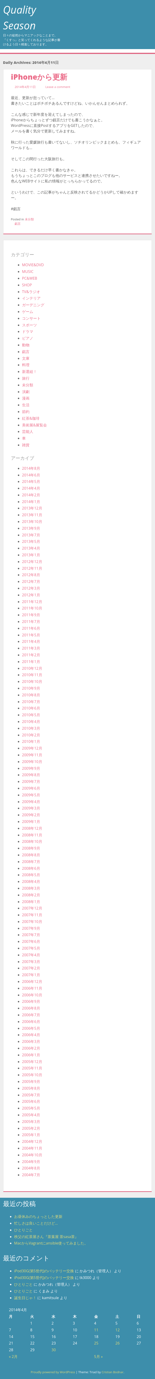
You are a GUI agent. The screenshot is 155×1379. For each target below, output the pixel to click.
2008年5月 (31, 874)
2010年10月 (32, 681)
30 (54, 1349)
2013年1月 (31, 554)
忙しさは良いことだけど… (36, 1223)
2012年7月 (31, 581)
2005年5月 (31, 1108)
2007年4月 (31, 954)
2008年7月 (31, 861)
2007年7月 (31, 934)
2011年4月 (31, 641)
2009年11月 (32, 754)
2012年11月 (32, 568)
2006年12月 (32, 981)
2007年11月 (32, 914)
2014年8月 (31, 468)
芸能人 (27, 431)
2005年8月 (31, 1088)
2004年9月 (31, 1161)
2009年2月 (31, 814)
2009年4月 (31, 801)
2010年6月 (31, 708)
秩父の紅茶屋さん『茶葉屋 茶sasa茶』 (46, 1236)
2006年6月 (31, 1021)
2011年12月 (32, 601)
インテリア (31, 298)
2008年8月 (31, 854)
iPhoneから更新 (39, 77)
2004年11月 (32, 1148)
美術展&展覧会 (34, 425)
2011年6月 (31, 628)
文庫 (25, 358)
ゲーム (27, 311)
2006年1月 (31, 1054)
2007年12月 (32, 908)
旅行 (25, 378)
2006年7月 (31, 1014)
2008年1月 (31, 901)
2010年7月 (31, 701)
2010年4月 (31, 721)
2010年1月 (31, 741)
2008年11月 (32, 835)
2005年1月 (31, 1134)
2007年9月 (31, 928)
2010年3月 (31, 728)
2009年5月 (31, 794)
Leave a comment (57, 87)
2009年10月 (32, 761)
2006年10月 (32, 995)
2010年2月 (31, 735)
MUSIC (27, 271)
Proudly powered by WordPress (53, 1372)
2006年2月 (31, 1048)
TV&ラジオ (31, 291)
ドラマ (27, 331)
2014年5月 (31, 481)
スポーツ (29, 325)
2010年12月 (32, 668)
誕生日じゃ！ (25, 1297)
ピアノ (27, 338)
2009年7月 (31, 781)
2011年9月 (31, 614)
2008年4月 (31, 881)
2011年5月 (31, 635)
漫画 (25, 398)
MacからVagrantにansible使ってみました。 (51, 1243)
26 (117, 1343)
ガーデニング (33, 304)
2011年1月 (31, 661)
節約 (25, 411)
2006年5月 (31, 1028)
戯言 (18, 224)
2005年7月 (31, 1095)
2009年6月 (31, 788)
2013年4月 (31, 548)
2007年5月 (31, 948)
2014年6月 (31, 475)
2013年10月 (32, 521)
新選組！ (29, 371)
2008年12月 (32, 828)
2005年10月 (32, 1074)
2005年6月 (31, 1101)
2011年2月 (31, 654)
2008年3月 (31, 888)
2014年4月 (31, 488)
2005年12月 (32, 1061)
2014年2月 (31, 494)
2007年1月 (31, 974)
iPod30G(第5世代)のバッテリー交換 (44, 1270)
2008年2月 (31, 894)
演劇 (25, 391)
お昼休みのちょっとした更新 (38, 1216)
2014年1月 (31, 501)
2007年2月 (31, 968)
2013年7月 (31, 535)
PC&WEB (29, 278)
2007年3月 (31, 961)
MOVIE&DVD (33, 264)
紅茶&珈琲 (31, 418)
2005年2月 (31, 1128)
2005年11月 (32, 1068)
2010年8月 (31, 694)
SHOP (27, 285)
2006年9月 (31, 1001)
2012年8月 (31, 574)
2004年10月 (32, 1154)
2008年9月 (31, 848)
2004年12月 (32, 1141)
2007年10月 (32, 921)
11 (96, 1329)
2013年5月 (31, 541)
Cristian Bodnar (112, 1372)
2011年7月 (31, 621)
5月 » (98, 1356)
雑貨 (25, 444)
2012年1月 (31, 594)
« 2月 (13, 1356)
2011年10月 (32, 608)
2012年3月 (31, 588)
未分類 (29, 219)
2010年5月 (31, 714)
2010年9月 (31, 688)
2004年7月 (31, 1174)
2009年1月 (31, 821)
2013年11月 (32, 514)
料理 (25, 364)
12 (117, 1329)
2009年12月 (32, 748)
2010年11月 (32, 674)
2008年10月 (32, 841)
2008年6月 (31, 868)
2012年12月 (32, 561)
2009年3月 (31, 808)
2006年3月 (31, 1041)
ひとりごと (23, 1229)
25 (96, 1343)
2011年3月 (31, 648)
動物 (25, 344)
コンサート (31, 318)
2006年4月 (31, 1034)
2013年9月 (31, 528)
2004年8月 (31, 1168)
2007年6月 (31, 941)
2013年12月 (32, 508)
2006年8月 (31, 1008)
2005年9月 (31, 1081)
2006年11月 (32, 988)
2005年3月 (31, 1121)
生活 (25, 404)
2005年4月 (31, 1114)
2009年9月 (31, 768)
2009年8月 (31, 774)
